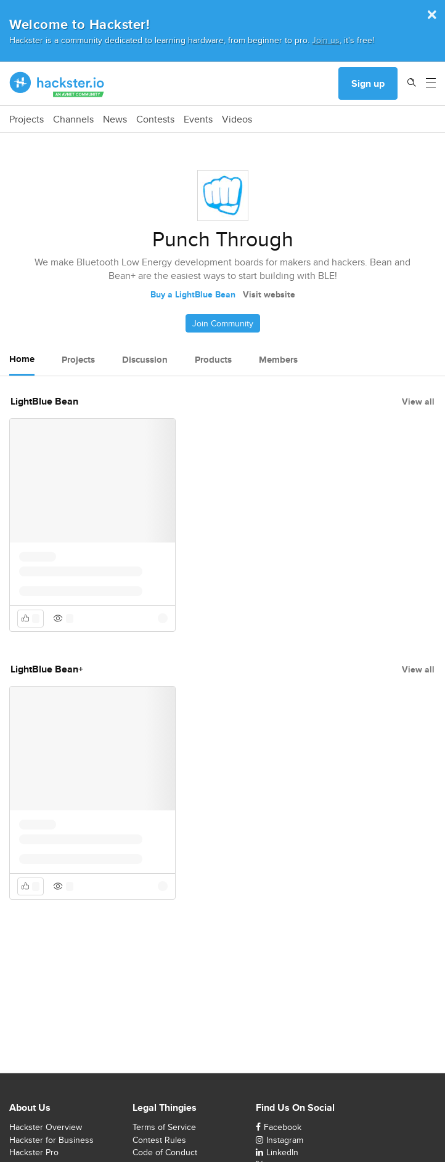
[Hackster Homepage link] (57, 83)
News (115, 119)
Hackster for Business (51, 1140)
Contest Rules (159, 1140)
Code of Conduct (165, 1152)
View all (418, 401)
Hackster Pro (34, 1152)
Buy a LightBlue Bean (192, 294)
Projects (26, 119)
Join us (326, 39)
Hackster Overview (45, 1127)
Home (22, 359)
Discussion (145, 359)
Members (278, 359)
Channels (73, 119)
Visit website (269, 294)
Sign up (368, 83)
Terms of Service (164, 1127)
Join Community (222, 323)
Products (213, 359)
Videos (237, 119)
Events (198, 119)
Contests (155, 119)
